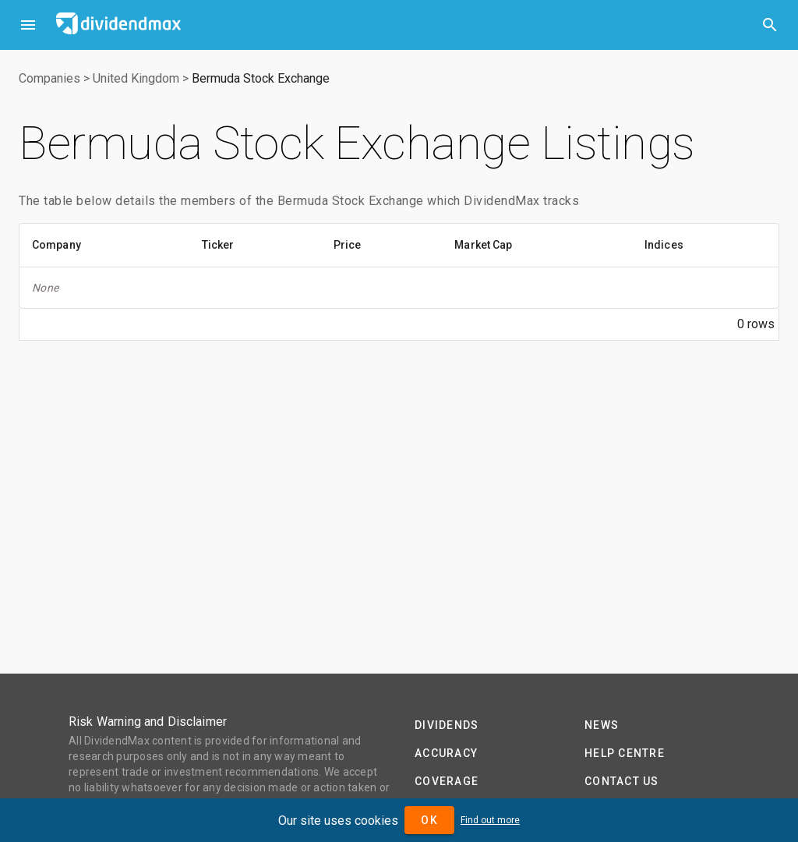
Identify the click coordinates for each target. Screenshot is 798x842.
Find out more (490, 820)
